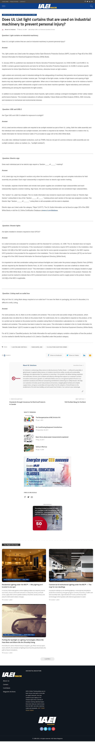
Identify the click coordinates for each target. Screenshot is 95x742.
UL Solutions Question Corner (26, 15)
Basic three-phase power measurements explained (52, 437)
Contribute (6, 689)
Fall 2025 (25, 580)
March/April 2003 (8, 15)
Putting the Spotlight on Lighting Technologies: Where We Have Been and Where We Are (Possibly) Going (23, 641)
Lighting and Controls (19, 347)
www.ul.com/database (50, 210)
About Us (6, 681)
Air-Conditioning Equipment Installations (49, 428)
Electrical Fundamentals (12, 580)
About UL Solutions (10, 29)
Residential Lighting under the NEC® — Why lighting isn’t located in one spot (22, 586)
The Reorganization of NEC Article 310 (48, 418)
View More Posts (78, 365)
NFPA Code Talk (29, 635)
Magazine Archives (9, 692)
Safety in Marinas (41, 447)
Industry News (17, 635)
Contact (5, 685)
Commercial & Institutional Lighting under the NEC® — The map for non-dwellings (70, 586)
